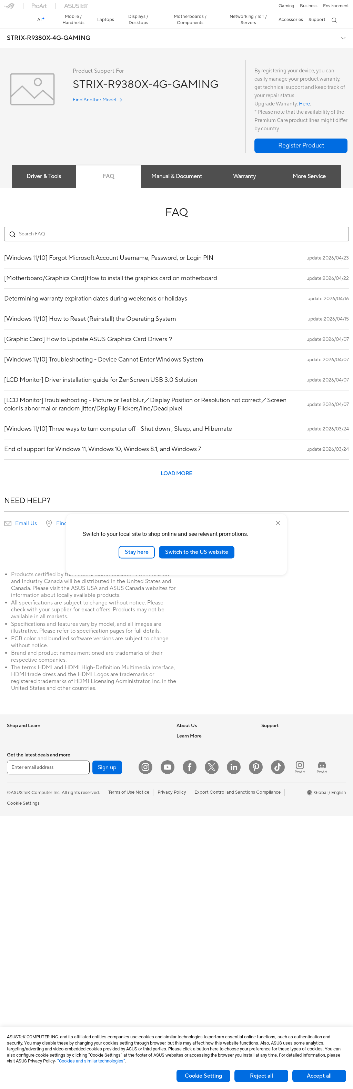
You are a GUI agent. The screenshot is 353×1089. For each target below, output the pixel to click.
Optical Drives (105, 723)
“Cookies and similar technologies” (91, 1060)
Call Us (183, 858)
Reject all (261, 1075)
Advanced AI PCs (279, 765)
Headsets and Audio (110, 921)
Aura (266, 838)
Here (304, 92)
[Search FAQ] (176, 222)
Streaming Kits (105, 931)
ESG (265, 723)
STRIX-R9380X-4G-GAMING (48, 26)
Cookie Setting (203, 1075)
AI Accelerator (105, 754)
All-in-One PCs (22, 869)
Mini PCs (16, 911)
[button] (9, 8)
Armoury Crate (276, 827)
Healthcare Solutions (28, 744)
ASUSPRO (272, 786)
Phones (14, 734)
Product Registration (197, 838)
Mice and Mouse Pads (112, 910)
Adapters (99, 807)
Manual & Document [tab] (176, 164)
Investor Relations (194, 754)
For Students (20, 807)
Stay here (137, 552)
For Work (16, 786)
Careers (184, 734)
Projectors (17, 859)
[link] (176, 8)
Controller (100, 993)
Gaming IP (100, 1014)
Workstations (20, 921)
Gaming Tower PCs (26, 890)
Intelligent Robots (108, 838)
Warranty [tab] (244, 164)
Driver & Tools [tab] (44, 164)
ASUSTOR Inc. (191, 775)
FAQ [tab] (108, 164)
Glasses (14, 942)
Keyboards (101, 900)
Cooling (15, 994)
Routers (98, 786)
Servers (98, 869)
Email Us (26, 511)
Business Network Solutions (118, 827)
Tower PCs (18, 880)
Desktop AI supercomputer (118, 858)
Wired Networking (109, 817)
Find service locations (83, 511)
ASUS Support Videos (199, 879)
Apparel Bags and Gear (114, 941)
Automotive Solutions (283, 796)
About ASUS (189, 723)
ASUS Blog (272, 817)
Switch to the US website (196, 552)
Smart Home (103, 879)
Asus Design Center (281, 775)
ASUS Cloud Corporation (202, 785)
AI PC (267, 755)
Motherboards (22, 963)
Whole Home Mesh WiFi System (123, 796)
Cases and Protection (112, 952)
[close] (278, 523)
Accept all (319, 1075)
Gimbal (97, 1003)
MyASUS (185, 889)
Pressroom (187, 765)
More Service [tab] (309, 164)
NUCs (13, 900)
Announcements (192, 744)
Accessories (19, 755)
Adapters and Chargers (114, 962)
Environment (274, 734)
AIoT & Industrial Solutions (117, 848)
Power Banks (103, 983)
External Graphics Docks (115, 744)
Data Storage (104, 734)
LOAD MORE (176, 461)
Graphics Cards (23, 973)
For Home (17, 776)
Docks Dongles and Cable (116, 972)
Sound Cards (103, 765)
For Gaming (19, 817)
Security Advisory (194, 869)
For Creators (20, 797)
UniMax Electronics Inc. (200, 796)
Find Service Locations (199, 827)
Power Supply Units (27, 1004)
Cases (13, 983)
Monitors (16, 849)
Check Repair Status (197, 817)
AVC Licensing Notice (283, 807)
